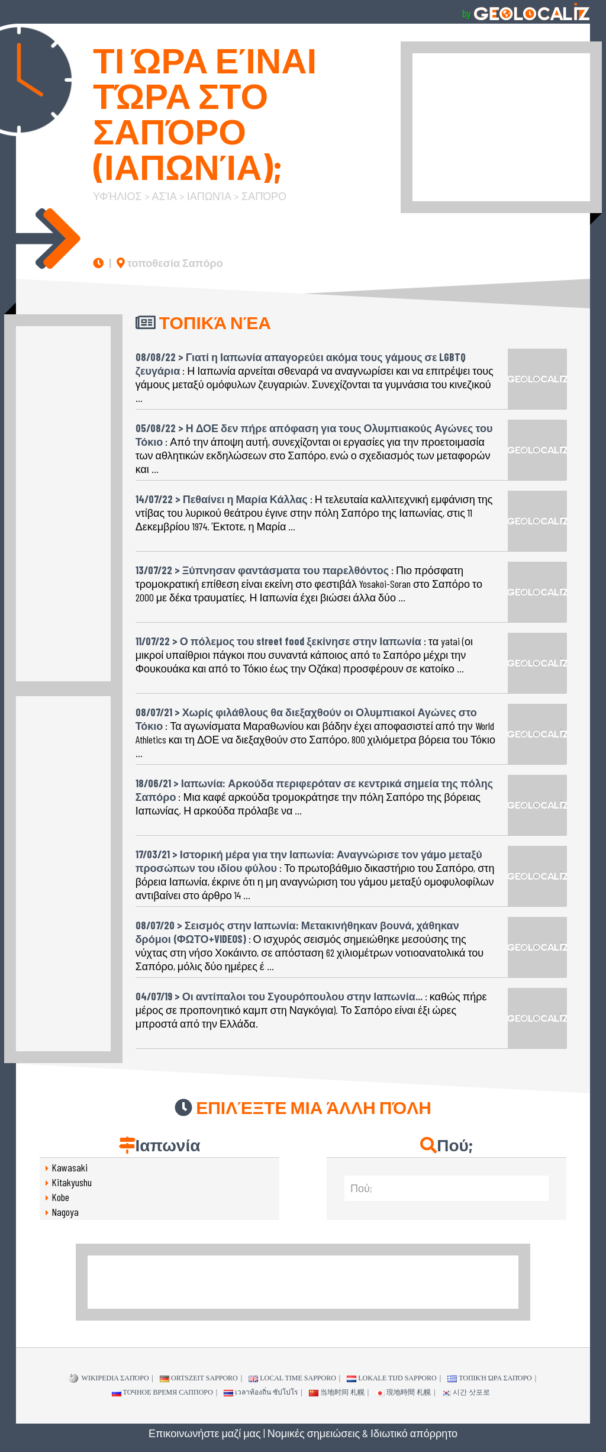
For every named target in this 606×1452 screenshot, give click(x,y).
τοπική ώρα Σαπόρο (489, 1378)
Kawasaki (69, 1167)
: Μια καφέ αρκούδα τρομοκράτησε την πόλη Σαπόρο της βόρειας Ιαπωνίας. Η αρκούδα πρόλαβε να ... (314, 792)
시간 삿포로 (465, 1392)
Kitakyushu (71, 1182)
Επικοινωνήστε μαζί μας (205, 1433)
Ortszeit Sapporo (199, 1378)
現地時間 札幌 (403, 1392)
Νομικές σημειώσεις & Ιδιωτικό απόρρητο (362, 1433)
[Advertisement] (501, 127)
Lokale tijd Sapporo (391, 1378)
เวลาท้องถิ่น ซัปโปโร (261, 1392)
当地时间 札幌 (337, 1392)
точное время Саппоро (162, 1392)
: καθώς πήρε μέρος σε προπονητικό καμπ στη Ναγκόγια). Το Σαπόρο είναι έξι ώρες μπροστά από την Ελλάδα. (311, 1005)
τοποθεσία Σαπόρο (170, 262)
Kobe (60, 1196)
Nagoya (65, 1211)
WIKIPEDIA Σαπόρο (109, 1378)
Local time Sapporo (292, 1378)
